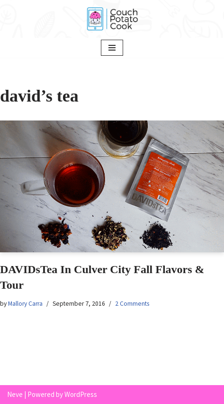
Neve (15, 394)
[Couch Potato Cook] (112, 19)
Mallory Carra (25, 304)
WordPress (80, 394)
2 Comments (132, 304)
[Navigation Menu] (112, 48)
